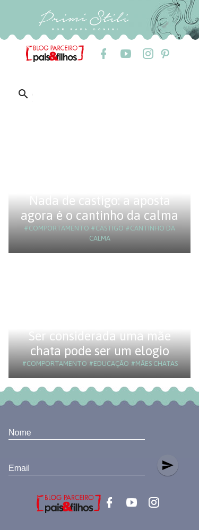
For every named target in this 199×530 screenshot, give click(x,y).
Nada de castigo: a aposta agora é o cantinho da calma (99, 208)
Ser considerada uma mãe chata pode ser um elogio (100, 343)
